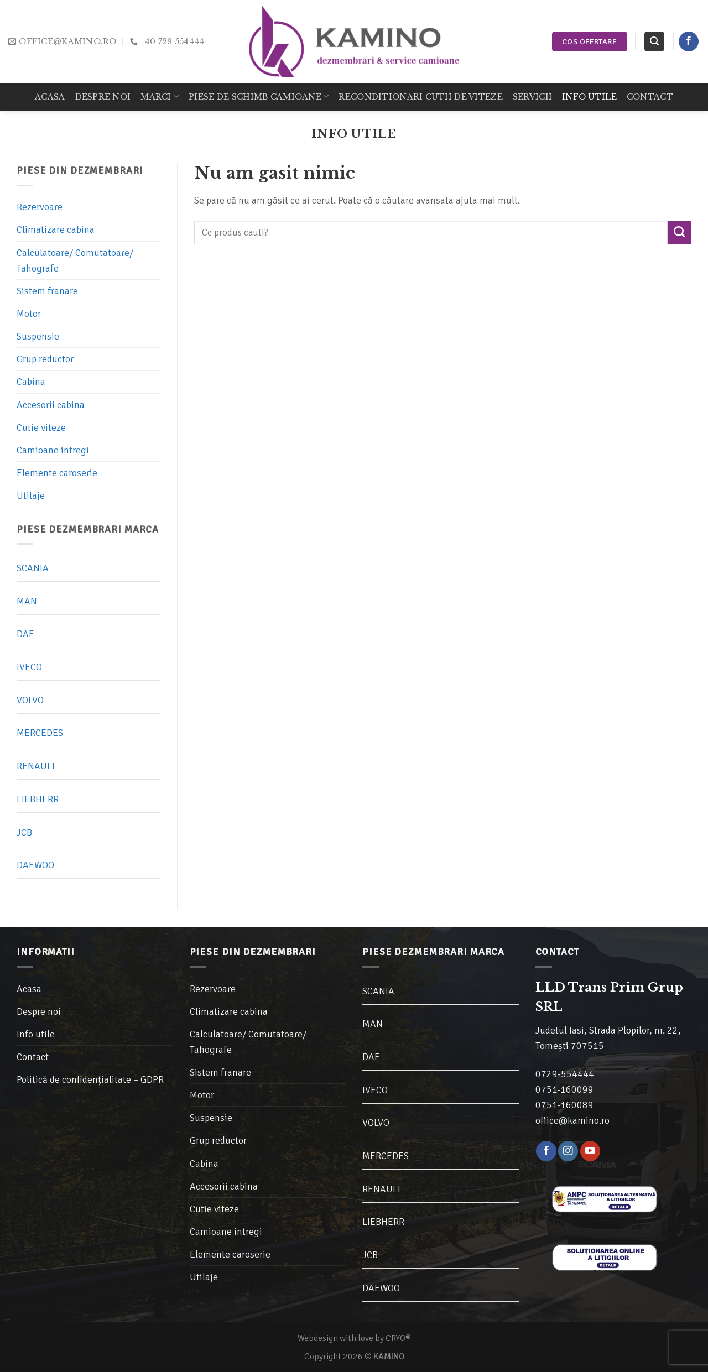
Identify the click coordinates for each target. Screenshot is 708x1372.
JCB (24, 832)
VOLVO (30, 700)
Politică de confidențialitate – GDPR (90, 1079)
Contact (650, 97)
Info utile (589, 97)
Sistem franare (47, 291)
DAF (25, 634)
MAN (27, 601)
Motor (29, 313)
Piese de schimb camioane (259, 96)
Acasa (50, 97)
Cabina (31, 382)
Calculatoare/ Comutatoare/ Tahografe (75, 260)
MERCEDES (40, 733)
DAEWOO (35, 865)
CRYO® (398, 1338)
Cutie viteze (41, 427)
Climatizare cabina (56, 230)
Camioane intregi (53, 450)
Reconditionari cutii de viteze (420, 97)
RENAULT (36, 766)
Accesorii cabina (51, 405)
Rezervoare (40, 207)
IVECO (29, 667)
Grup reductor (45, 359)
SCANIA (33, 568)
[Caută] (654, 41)
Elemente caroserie (57, 473)
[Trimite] (679, 232)
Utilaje (31, 496)
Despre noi (103, 97)
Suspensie (38, 337)
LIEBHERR (38, 799)
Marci (159, 96)
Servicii (532, 97)
